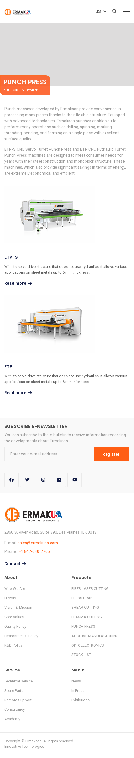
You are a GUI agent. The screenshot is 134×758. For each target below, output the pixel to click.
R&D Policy (13, 645)
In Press (77, 690)
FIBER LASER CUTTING (90, 588)
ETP (8, 366)
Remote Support (18, 700)
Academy (12, 719)
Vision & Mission (18, 607)
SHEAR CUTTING (85, 607)
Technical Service (18, 681)
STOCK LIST (81, 655)
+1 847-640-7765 (34, 551)
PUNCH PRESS (83, 626)
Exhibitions (80, 700)
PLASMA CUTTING (86, 617)
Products (33, 90)
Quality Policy (15, 626)
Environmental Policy (21, 636)
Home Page (10, 89)
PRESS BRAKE (83, 598)
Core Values (14, 617)
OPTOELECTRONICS (87, 645)
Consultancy (14, 709)
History (10, 598)
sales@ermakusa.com (38, 543)
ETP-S (11, 257)
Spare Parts (13, 690)
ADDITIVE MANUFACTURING (95, 636)
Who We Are (14, 588)
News (76, 681)
